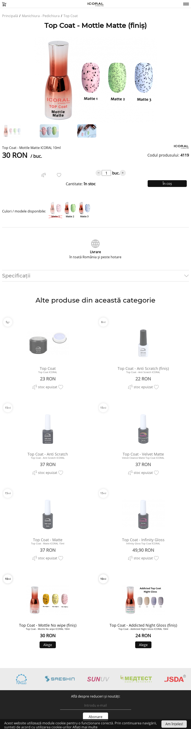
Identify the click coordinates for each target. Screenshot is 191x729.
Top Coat (70, 16)
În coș (167, 183)
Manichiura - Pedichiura (41, 16)
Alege (47, 644)
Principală (10, 16)
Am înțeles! (174, 724)
